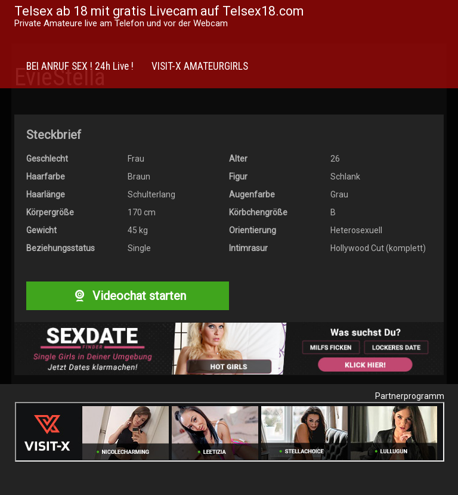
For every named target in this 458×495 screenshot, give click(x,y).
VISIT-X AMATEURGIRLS (199, 66)
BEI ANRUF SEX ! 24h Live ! (80, 66)
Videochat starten (127, 296)
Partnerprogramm (409, 396)
